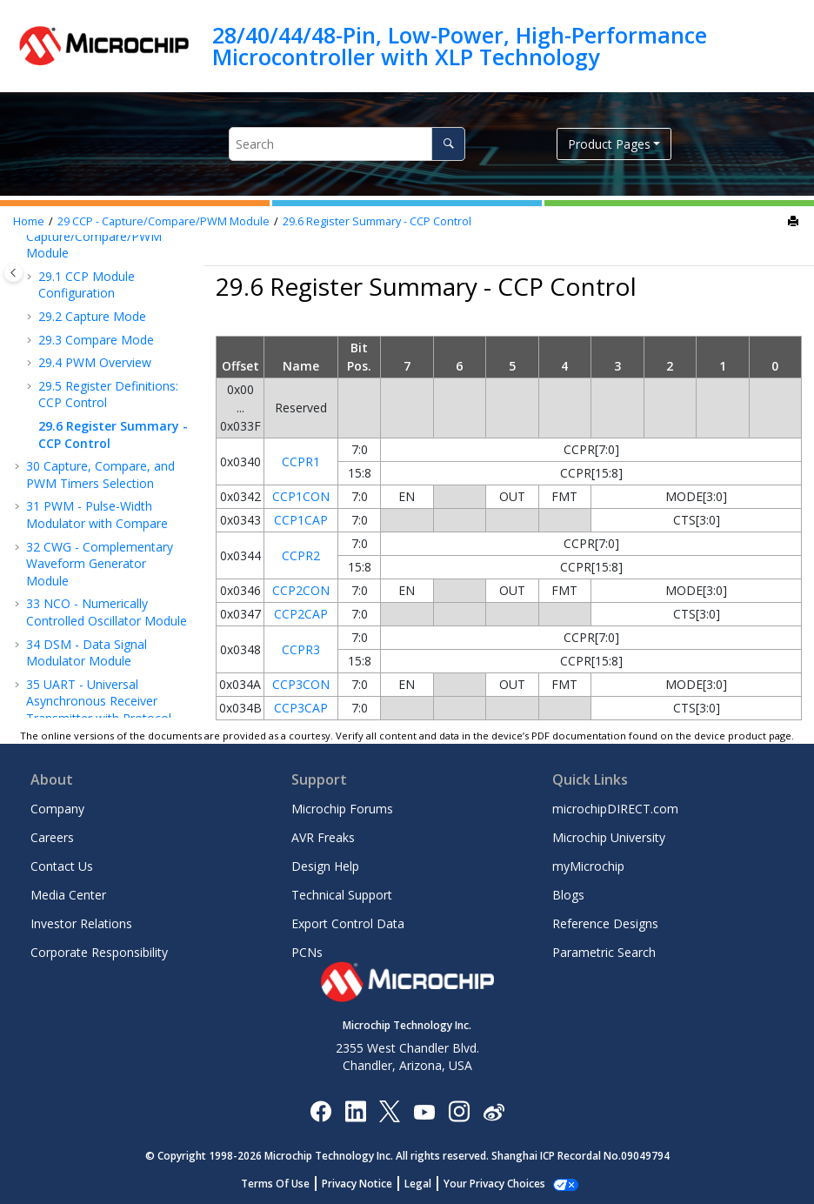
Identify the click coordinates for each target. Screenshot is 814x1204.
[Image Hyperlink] (424, 1111)
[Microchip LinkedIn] (355, 1110)
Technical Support (341, 894)
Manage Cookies (494, 1183)
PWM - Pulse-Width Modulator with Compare (97, 515)
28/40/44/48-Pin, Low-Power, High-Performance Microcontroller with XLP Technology (459, 46)
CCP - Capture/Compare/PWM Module (163, 221)
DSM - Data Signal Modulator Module (86, 653)
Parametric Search (604, 952)
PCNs (307, 952)
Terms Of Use (284, 1183)
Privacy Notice (366, 1183)
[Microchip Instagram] (459, 1110)
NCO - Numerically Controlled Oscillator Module (106, 612)
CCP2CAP (301, 613)
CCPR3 (301, 649)
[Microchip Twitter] (389, 1110)
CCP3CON (301, 684)
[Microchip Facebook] (320, 1110)
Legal (427, 1183)
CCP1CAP (301, 520)
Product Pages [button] (609, 144)
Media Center (68, 894)
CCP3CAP (301, 707)
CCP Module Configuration (86, 285)
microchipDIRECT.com (615, 808)
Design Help (325, 866)
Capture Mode (92, 316)
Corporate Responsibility (99, 952)
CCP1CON (301, 496)
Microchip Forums (342, 808)
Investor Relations (81, 923)
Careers (52, 837)
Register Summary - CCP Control (377, 221)
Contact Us (61, 866)
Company (57, 808)
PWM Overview (94, 362)
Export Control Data (347, 923)
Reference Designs (605, 923)
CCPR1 (301, 461)
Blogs (568, 894)
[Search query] (347, 144)
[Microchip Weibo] (493, 1111)
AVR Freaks (323, 837)
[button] (31, 276)
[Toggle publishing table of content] (13, 273)
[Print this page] (795, 221)
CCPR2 (301, 555)
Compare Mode (96, 339)
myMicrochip (588, 866)
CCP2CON (301, 590)
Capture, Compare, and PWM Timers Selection (100, 475)
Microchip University (608, 837)
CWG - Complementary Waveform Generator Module (99, 563)
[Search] (448, 144)
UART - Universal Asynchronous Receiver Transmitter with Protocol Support (98, 710)
